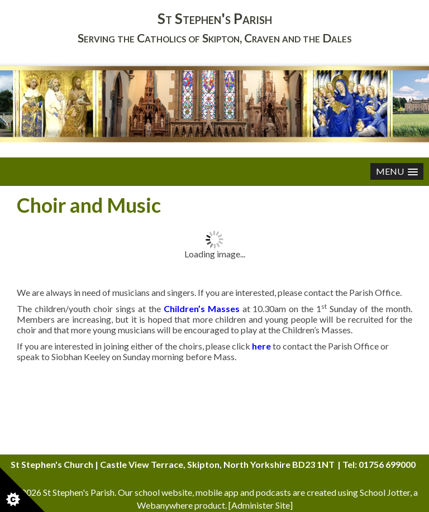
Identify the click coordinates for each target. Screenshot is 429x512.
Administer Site (260, 505)
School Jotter (385, 492)
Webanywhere (165, 505)
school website (163, 492)
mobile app (217, 492)
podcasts (273, 492)
